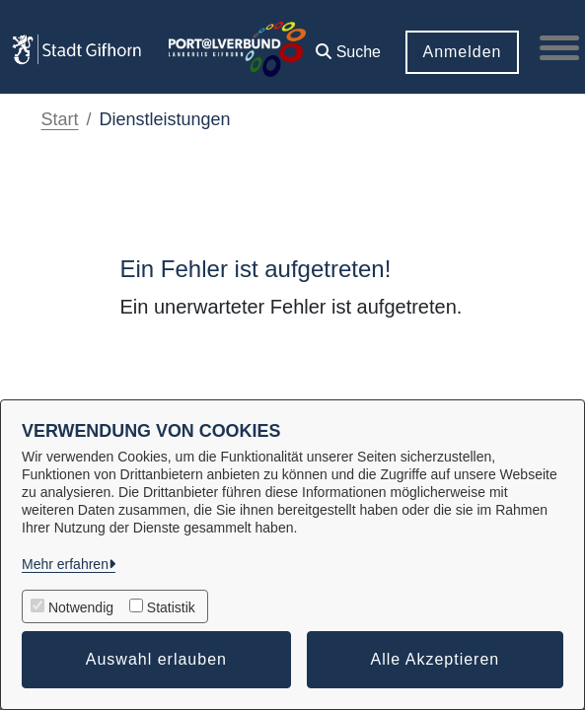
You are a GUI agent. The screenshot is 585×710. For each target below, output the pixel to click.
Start (60, 119)
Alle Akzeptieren (435, 659)
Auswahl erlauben (156, 659)
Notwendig (80, 607)
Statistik (171, 607)
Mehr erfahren (65, 564)
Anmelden (461, 51)
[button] (348, 45)
